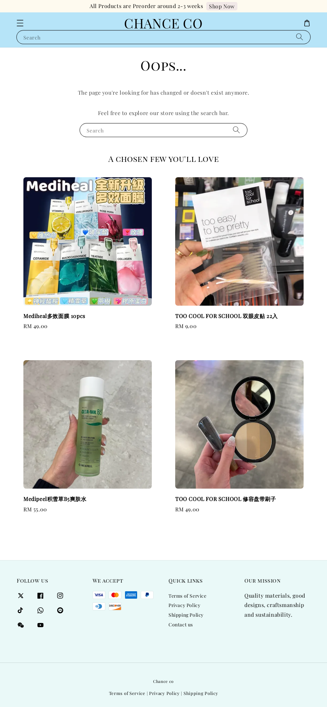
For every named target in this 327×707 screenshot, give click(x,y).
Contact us (181, 624)
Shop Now (222, 6)
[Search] (299, 36)
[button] (20, 23)
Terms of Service (188, 596)
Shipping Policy (186, 615)
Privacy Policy (184, 605)
